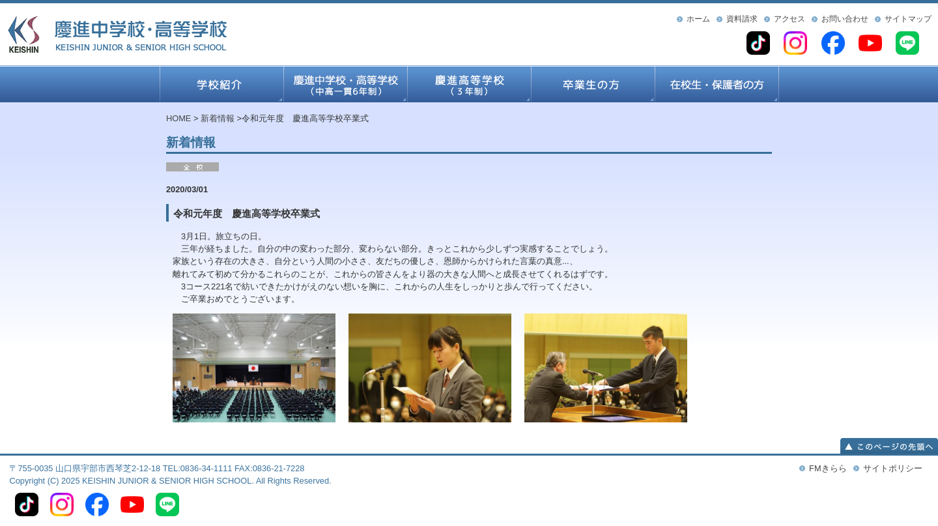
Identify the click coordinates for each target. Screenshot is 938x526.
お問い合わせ (844, 19)
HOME (178, 118)
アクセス (789, 19)
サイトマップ (908, 19)
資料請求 (742, 19)
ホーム (698, 19)
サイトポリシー (892, 468)
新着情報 (217, 118)
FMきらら (827, 468)
